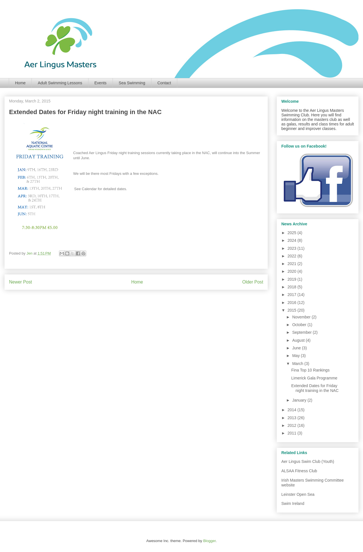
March (298, 363)
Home (20, 83)
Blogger (209, 541)
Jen (29, 253)
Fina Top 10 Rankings (310, 370)
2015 (292, 310)
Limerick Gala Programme (314, 378)
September (302, 332)
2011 (292, 433)
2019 (292, 279)
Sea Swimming (132, 83)
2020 (292, 271)
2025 (292, 232)
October (299, 324)
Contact (164, 83)
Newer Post (20, 282)
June (297, 348)
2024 (292, 240)
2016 (292, 302)
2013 (292, 417)
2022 (292, 256)
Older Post (252, 282)
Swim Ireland (292, 503)
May (296, 355)
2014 (292, 410)
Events (100, 83)
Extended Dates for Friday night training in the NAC (315, 388)
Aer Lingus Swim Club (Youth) (307, 461)
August (298, 340)
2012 (292, 425)
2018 (292, 287)
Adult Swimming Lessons (60, 83)
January (299, 400)
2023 (292, 248)
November (301, 317)
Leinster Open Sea (298, 494)
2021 (292, 263)
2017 (292, 294)
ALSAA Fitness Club (299, 471)
